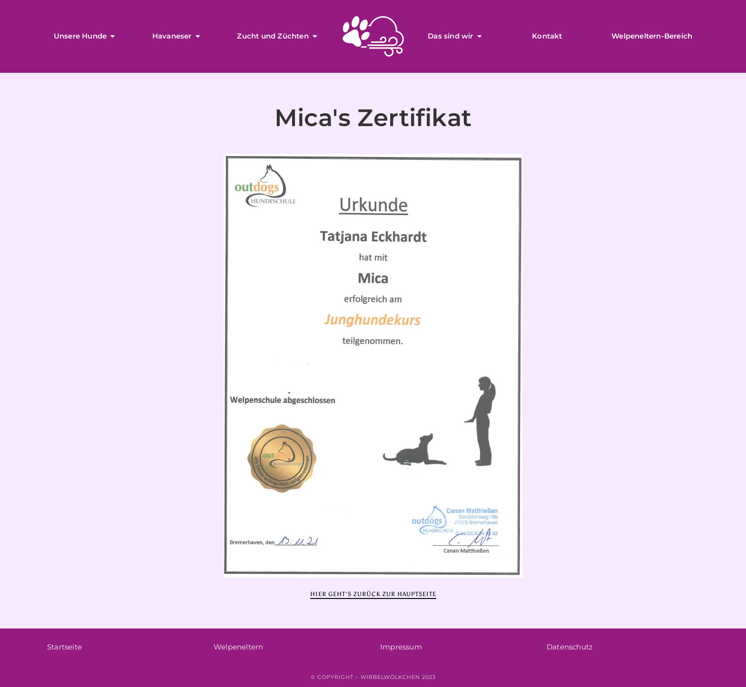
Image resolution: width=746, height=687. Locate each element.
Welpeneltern (238, 646)
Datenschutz (570, 646)
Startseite (64, 646)
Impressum (401, 646)
